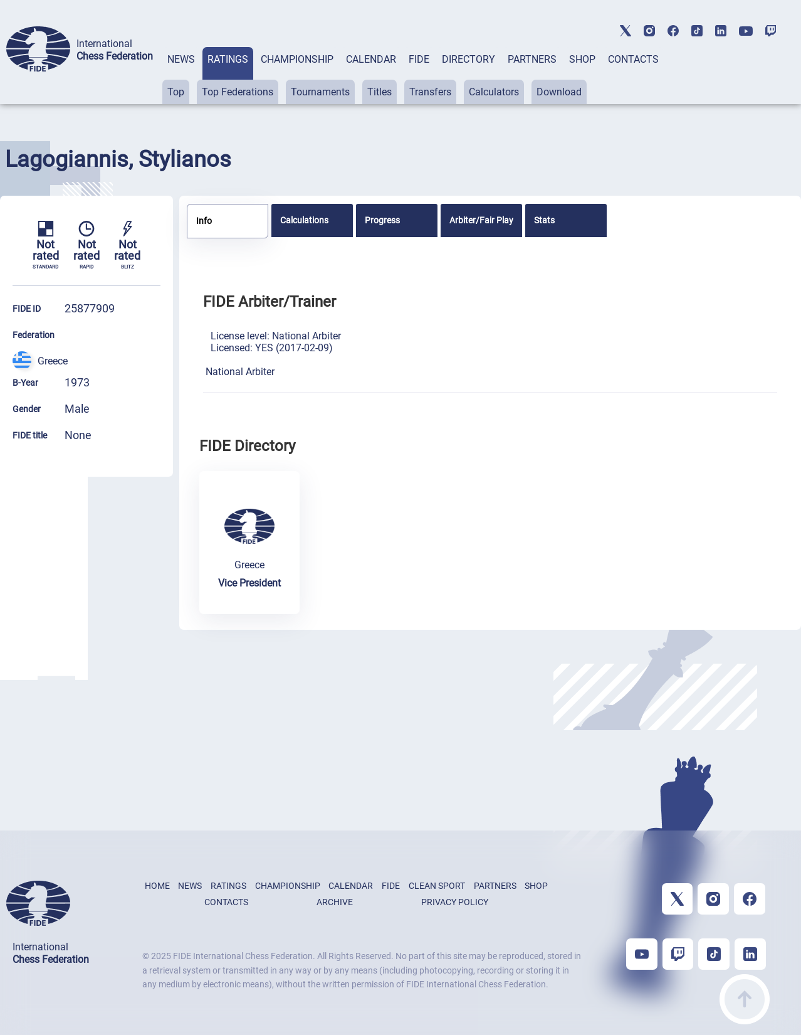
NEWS (181, 59)
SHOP (582, 59)
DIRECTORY (468, 59)
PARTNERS (532, 59)
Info (204, 221)
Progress (382, 220)
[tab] (181, 75)
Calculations (304, 220)
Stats (544, 220)
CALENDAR (371, 59)
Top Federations (237, 92)
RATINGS (227, 59)
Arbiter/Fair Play (481, 220)
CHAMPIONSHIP (297, 59)
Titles (379, 92)
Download (559, 92)
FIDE (419, 59)
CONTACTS (633, 59)
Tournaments (320, 92)
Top (175, 92)
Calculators (494, 92)
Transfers (430, 92)
